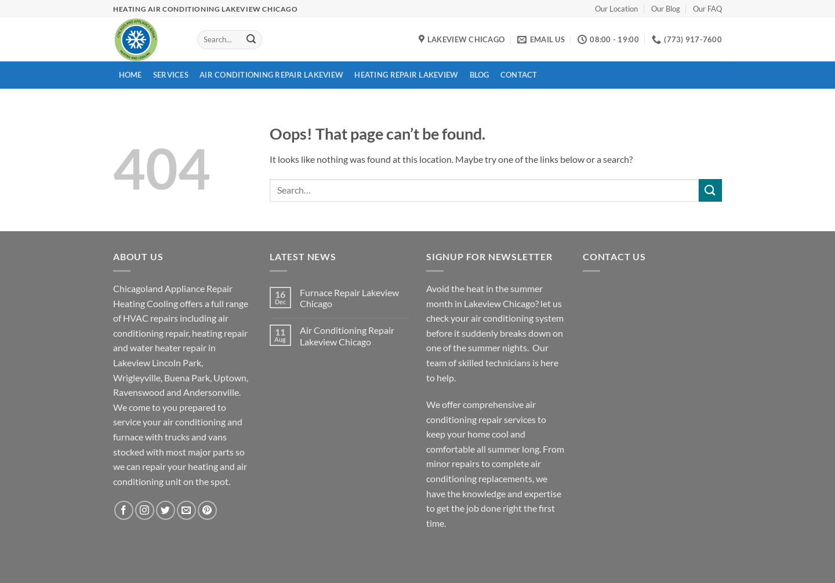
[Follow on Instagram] (144, 510)
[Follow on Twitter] (165, 510)
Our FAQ (707, 8)
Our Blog (665, 8)
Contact (519, 74)
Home (130, 74)
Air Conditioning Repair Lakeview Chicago (347, 336)
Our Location (616, 8)
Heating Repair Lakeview (406, 74)
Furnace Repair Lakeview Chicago (349, 298)
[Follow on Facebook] (123, 510)
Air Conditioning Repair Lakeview (271, 74)
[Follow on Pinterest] (207, 510)
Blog (479, 74)
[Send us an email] (186, 510)
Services (170, 74)
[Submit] (251, 40)
